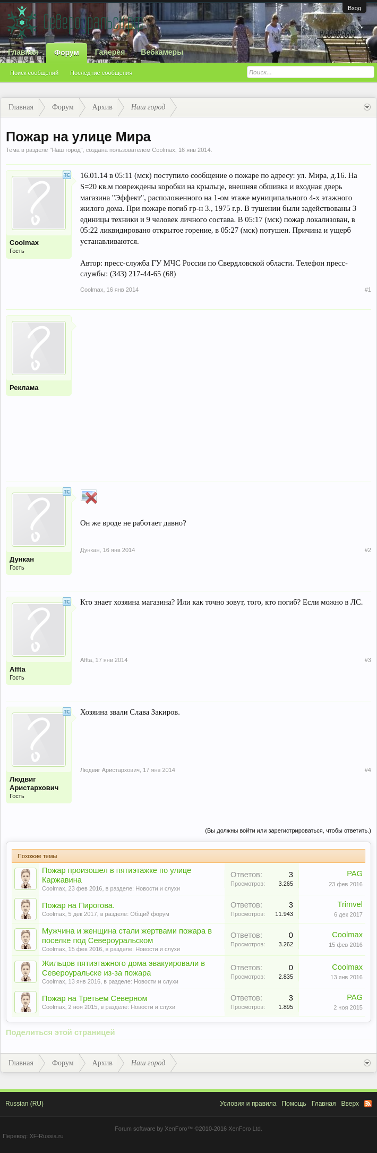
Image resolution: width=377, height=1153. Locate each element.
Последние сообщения (101, 73)
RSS (368, 1103)
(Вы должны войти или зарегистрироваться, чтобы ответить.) (288, 830)
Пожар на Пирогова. (78, 905)
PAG (355, 873)
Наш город (66, 150)
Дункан (22, 559)
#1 (368, 289)
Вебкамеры (162, 52)
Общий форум (149, 914)
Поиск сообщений (34, 73)
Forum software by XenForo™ (188, 1128)
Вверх (350, 1103)
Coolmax (163, 150)
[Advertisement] (225, 389)
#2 (368, 550)
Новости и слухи (157, 888)
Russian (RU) (24, 1103)
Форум (66, 52)
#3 (368, 660)
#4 (368, 770)
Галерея (110, 52)
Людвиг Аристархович (34, 783)
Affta (17, 669)
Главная (23, 52)
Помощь (293, 1103)
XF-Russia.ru (46, 1136)
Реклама (24, 388)
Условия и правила (248, 1103)
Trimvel (350, 904)
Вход (354, 8)
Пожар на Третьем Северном (95, 998)
